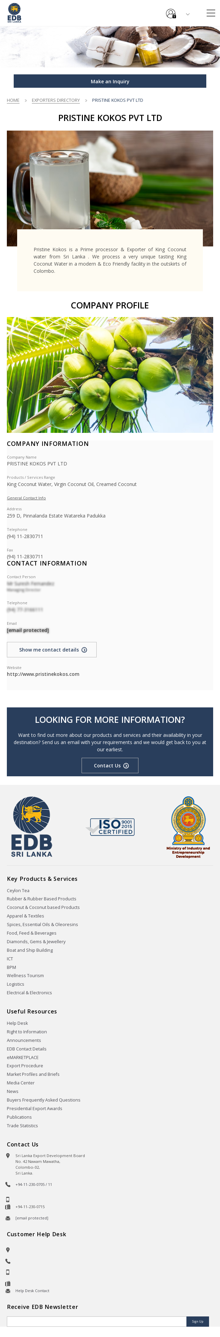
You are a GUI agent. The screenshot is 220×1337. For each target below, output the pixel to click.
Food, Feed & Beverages (32, 933)
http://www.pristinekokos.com (43, 674)
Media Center (21, 1083)
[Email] (97, 1321)
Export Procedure (25, 1066)
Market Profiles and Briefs (33, 1074)
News (13, 1091)
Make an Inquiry (110, 81)
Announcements (24, 1040)
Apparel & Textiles (25, 916)
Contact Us (107, 765)
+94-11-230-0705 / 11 (33, 1184)
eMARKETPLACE (23, 1057)
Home (13, 100)
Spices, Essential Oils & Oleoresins (42, 924)
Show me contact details (49, 649)
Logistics (15, 984)
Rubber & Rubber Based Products (41, 899)
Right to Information (27, 1032)
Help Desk (17, 1023)
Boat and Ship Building (30, 950)
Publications (19, 1117)
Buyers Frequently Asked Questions (44, 1100)
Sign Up (197, 1321)
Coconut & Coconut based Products (43, 907)
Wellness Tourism (25, 976)
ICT (10, 959)
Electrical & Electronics (29, 993)
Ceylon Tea (18, 891)
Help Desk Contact (32, 1290)
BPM (11, 967)
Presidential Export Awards (34, 1108)
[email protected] (28, 630)
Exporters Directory (56, 100)
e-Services (171, 11)
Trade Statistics (22, 1126)
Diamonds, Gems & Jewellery (36, 942)
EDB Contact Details (27, 1049)
